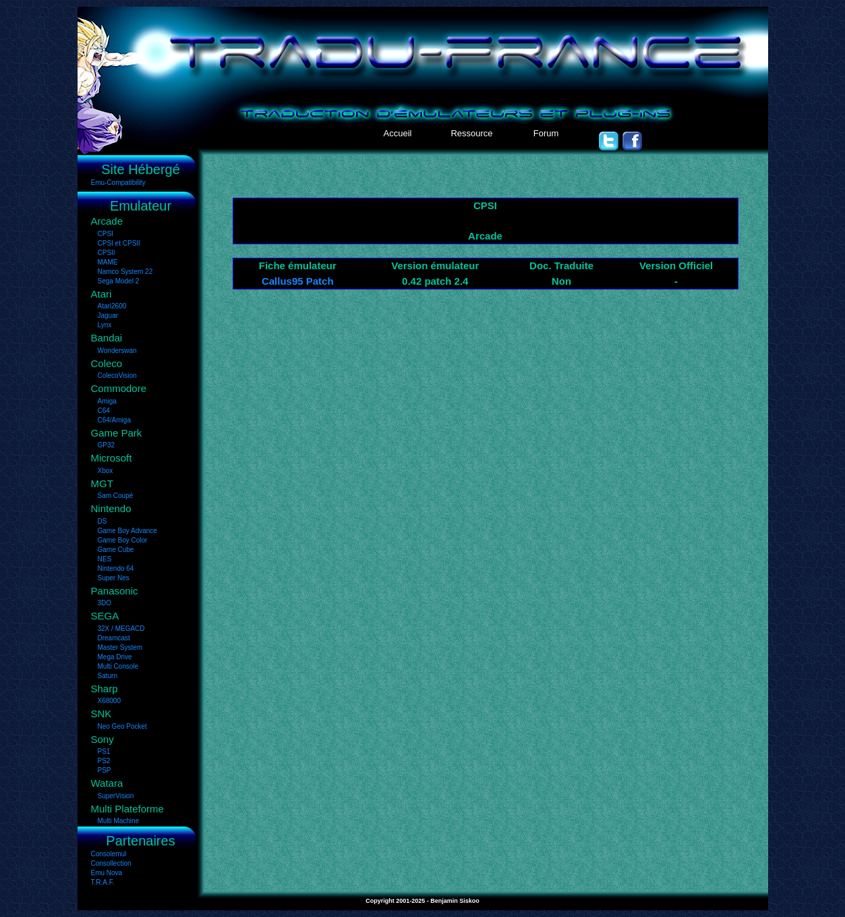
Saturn (107, 675)
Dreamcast (114, 638)
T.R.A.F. (103, 882)
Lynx (105, 325)
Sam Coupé (116, 495)
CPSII (106, 252)
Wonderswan (117, 350)
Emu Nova (107, 873)
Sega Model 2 (119, 281)
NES (105, 559)
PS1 (104, 751)
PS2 (104, 761)
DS (102, 521)
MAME (108, 262)
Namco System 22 (125, 271)
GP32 (106, 445)
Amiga (107, 401)
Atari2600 (112, 306)
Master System (120, 647)
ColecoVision (117, 375)
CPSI (105, 234)
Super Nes (113, 578)
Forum (546, 133)
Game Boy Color (123, 540)
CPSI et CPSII (119, 243)
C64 (104, 410)
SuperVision (116, 796)
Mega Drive (115, 657)
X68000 (109, 700)
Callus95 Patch (298, 281)
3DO (105, 603)
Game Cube (116, 549)
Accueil (398, 133)
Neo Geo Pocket (122, 726)
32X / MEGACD (121, 628)
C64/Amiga (114, 420)
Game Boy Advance (127, 530)
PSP (104, 770)
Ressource (471, 133)
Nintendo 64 (116, 568)
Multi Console (118, 666)
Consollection (111, 863)
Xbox (105, 470)
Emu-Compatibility (118, 182)
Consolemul (109, 854)
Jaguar (108, 315)
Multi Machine (119, 821)
